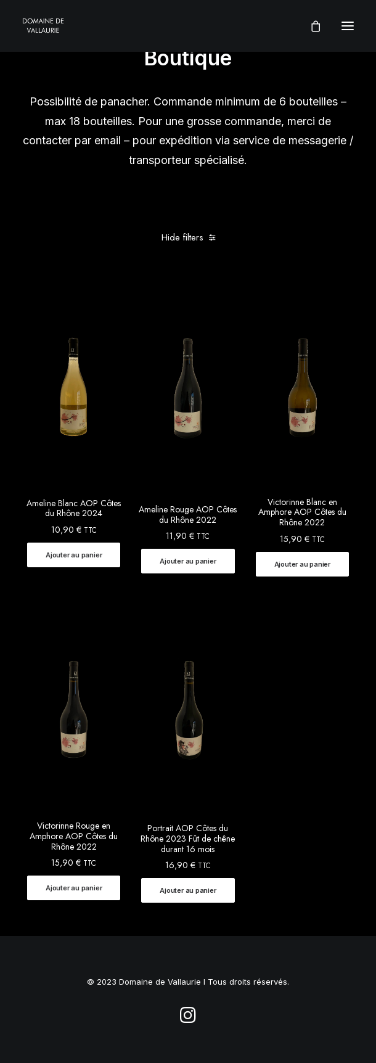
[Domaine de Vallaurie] (43, 26)
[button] (73, 555)
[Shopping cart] (310, 25)
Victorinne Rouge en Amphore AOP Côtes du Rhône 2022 (74, 836)
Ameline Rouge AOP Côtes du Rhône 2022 (188, 514)
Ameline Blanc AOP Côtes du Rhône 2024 (74, 508)
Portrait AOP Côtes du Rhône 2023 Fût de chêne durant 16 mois (188, 838)
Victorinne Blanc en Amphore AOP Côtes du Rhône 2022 (302, 512)
